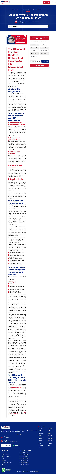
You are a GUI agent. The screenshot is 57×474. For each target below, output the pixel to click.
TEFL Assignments (24, 462)
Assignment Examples (6, 462)
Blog (17, 9)
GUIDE (28, 11)
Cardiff (48, 445)
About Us (3, 452)
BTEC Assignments (24, 452)
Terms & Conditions (5, 456)
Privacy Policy (4, 454)
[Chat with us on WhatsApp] (6, 470)
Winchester (49, 435)
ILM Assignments (24, 460)
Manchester (49, 440)
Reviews (3, 460)
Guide (20, 9)
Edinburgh (40, 431)
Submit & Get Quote (39, 65)
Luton (39, 443)
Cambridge (40, 433)
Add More (45, 61)
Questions (3, 464)
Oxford (40, 440)
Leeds (39, 430)
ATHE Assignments (24, 464)
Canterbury (49, 443)
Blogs (2, 466)
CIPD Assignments (24, 456)
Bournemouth (50, 438)
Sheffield (49, 433)
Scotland (49, 441)
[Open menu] (54, 2)
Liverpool (49, 430)
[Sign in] (52, 2)
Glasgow (40, 438)
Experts (3, 458)
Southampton (41, 441)
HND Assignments (24, 454)
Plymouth (40, 445)
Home (13, 9)
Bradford (49, 436)
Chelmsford (40, 436)
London (40, 428)
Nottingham (41, 446)
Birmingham (49, 428)
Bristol (39, 435)
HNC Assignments (24, 458)
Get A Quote (46, 2)
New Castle (49, 431)
